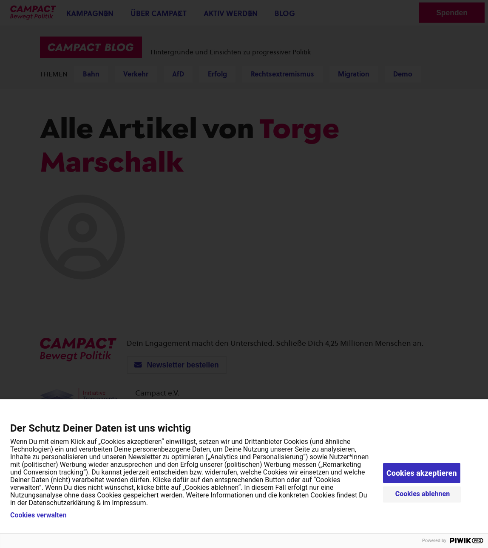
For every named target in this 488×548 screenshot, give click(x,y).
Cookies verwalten (38, 515)
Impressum (129, 503)
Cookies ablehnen (422, 494)
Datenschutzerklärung (62, 503)
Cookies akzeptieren (421, 473)
